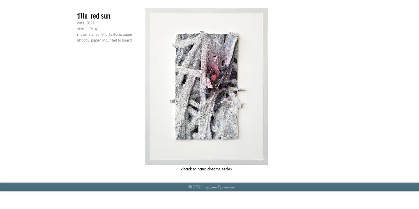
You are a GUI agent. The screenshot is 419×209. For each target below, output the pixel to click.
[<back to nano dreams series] (206, 169)
